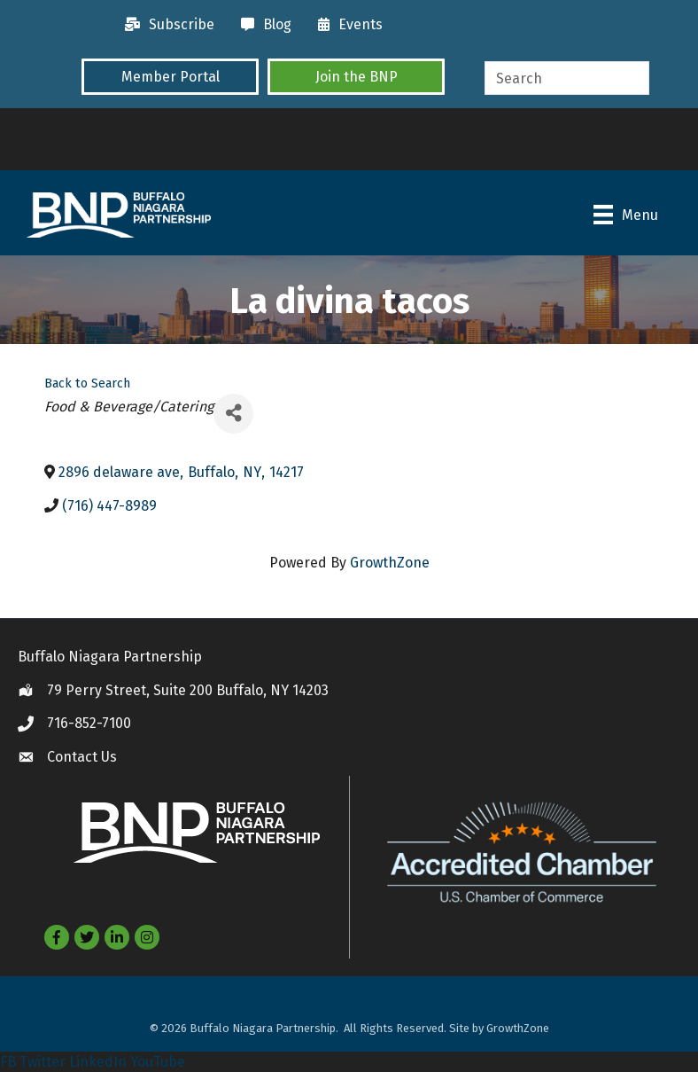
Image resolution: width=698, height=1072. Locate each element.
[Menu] (626, 214)
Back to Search (87, 383)
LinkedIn (98, 1061)
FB (8, 1061)
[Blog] (261, 25)
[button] (170, 76)
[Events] (346, 25)
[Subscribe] (165, 25)
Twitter (42, 1061)
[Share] (233, 414)
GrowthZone (390, 562)
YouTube (157, 1061)
